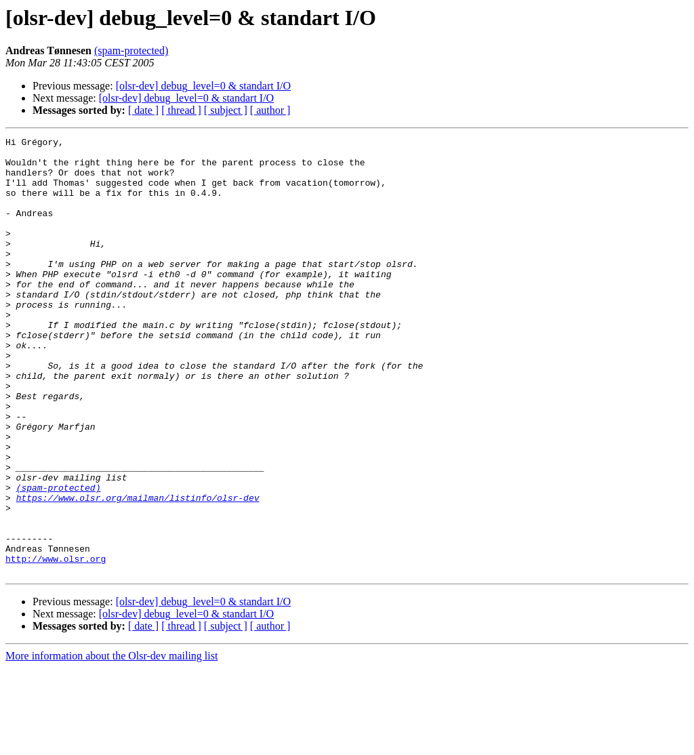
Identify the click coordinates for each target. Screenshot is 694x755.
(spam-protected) (131, 50)
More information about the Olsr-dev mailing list (111, 743)
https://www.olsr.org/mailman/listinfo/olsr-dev (138, 571)
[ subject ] (225, 110)
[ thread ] (181, 110)
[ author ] (270, 110)
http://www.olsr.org (55, 644)
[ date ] (143, 110)
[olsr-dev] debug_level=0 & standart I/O (203, 85)
